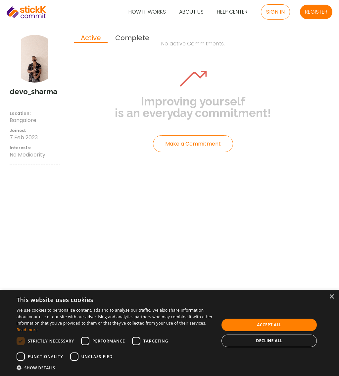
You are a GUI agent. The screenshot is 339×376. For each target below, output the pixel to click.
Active (91, 38)
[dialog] (169, 333)
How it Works (147, 12)
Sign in (275, 12)
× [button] (331, 296)
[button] (115, 367)
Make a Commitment (193, 144)
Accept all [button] (269, 325)
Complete (132, 38)
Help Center (232, 12)
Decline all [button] (269, 341)
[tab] (91, 38)
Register (316, 12)
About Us (191, 12)
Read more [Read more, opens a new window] (27, 330)
